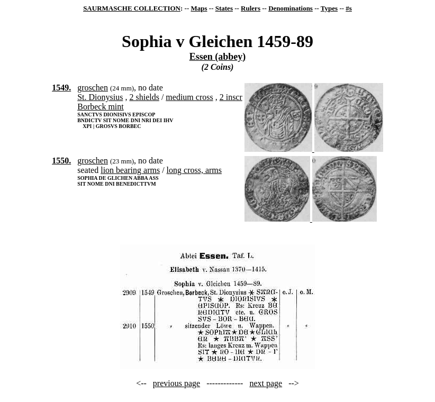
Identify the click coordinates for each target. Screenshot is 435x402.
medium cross (189, 97)
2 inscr (231, 97)
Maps (199, 8)
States (224, 8)
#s (349, 8)
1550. (61, 160)
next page (265, 383)
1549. (61, 87)
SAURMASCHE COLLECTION (131, 8)
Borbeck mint (100, 106)
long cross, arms (194, 170)
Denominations (290, 8)
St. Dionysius (100, 97)
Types (329, 8)
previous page (176, 383)
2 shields (144, 97)
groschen (92, 87)
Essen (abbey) (217, 56)
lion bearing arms (130, 170)
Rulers (250, 8)
